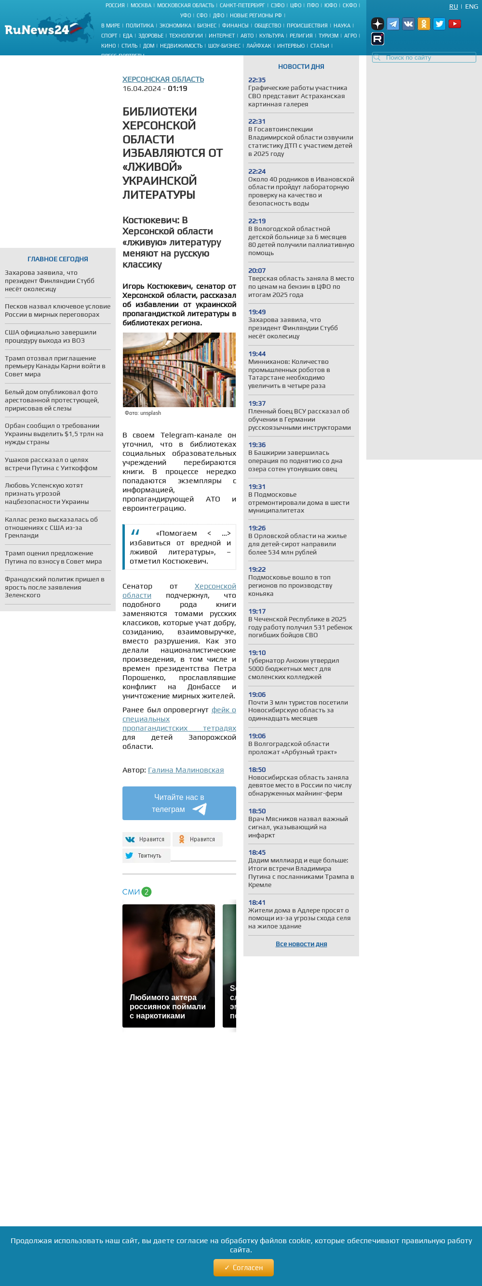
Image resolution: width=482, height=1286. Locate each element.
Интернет (222, 36)
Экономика (175, 25)
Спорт (109, 36)
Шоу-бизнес (224, 46)
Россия (115, 5)
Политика (140, 25)
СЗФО (277, 5)
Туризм (328, 36)
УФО (185, 15)
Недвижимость (181, 46)
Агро (350, 36)
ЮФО (330, 5)
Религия (301, 36)
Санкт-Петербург (242, 5)
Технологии (186, 36)
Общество (267, 25)
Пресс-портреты (123, 56)
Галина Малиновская (186, 769)
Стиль (129, 46)
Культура (271, 36)
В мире (110, 25)
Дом (148, 46)
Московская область (185, 5)
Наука (342, 25)
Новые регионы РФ (256, 15)
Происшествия (307, 25)
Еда (128, 36)
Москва (141, 5)
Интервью (291, 46)
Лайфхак (258, 46)
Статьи (319, 46)
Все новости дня (301, 944)
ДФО (218, 15)
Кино (108, 46)
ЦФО (295, 5)
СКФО (350, 5)
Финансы (235, 25)
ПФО (313, 5)
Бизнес (206, 25)
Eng (471, 6)
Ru (453, 6)
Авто (247, 36)
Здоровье (150, 36)
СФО (202, 15)
